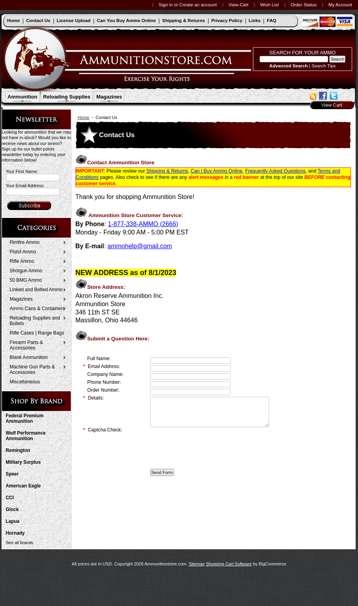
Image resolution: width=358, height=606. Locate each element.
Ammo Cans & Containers (36, 309)
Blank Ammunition (36, 358)
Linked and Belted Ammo (36, 290)
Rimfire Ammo (36, 243)
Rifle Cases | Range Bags (37, 333)
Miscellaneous (25, 382)
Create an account (198, 4)
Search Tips (324, 65)
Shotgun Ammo (36, 271)
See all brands (19, 542)
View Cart (238, 4)
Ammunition (22, 97)
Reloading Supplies (66, 97)
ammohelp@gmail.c (135, 246)
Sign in (166, 4)
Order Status (304, 4)
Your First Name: (22, 171)
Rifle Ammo (36, 261)
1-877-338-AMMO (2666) (143, 224)
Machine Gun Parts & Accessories (36, 369)
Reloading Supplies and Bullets (36, 320)
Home (84, 117)
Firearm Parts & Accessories (36, 345)
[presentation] (210, 450)
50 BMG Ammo (36, 280)
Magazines (109, 97)
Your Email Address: (25, 185)
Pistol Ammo (36, 252)
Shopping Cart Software (229, 563)
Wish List (269, 4)
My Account (340, 4)
